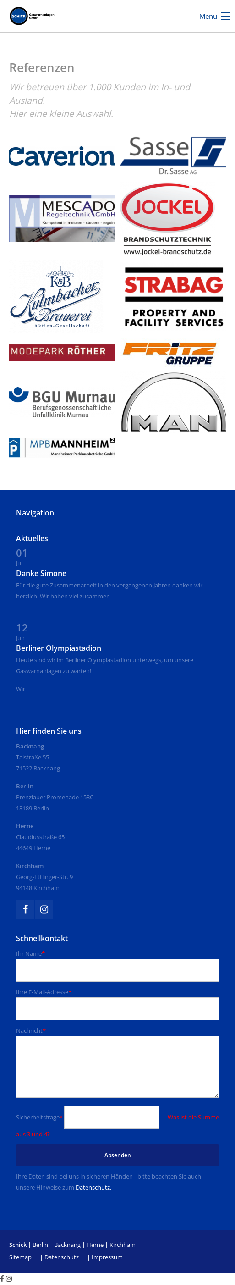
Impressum (107, 1257)
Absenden (117, 1155)
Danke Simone (41, 573)
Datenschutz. (93, 1187)
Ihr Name (30, 953)
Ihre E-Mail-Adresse (43, 992)
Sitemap (20, 1257)
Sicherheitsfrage (40, 1117)
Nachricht (31, 1030)
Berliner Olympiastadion (58, 648)
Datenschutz (61, 1257)
